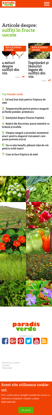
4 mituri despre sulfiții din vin (10, 67)
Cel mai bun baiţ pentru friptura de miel (24, 101)
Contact (6, 365)
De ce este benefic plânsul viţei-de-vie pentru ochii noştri (25, 147)
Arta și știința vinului (13, 48)
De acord (26, 410)
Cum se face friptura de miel (22, 154)
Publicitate (7, 368)
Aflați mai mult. (8, 401)
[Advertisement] (26, 14)
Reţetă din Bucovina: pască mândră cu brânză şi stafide (26, 125)
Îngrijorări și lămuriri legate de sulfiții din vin (38, 69)
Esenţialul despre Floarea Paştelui (25, 118)
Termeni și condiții (11, 362)
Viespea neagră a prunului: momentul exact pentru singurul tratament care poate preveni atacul (25, 136)
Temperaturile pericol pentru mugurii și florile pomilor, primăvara (25, 110)
